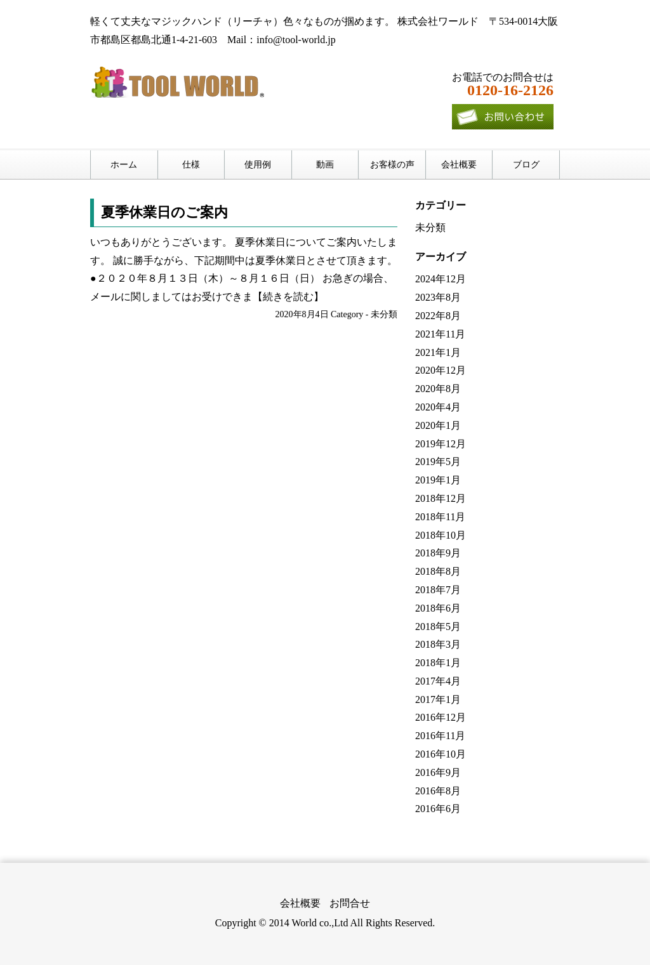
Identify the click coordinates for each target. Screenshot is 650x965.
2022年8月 (438, 315)
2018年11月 (440, 516)
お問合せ (349, 903)
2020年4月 (438, 407)
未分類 (384, 314)
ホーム (123, 164)
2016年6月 (438, 808)
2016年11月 (440, 735)
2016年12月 (440, 717)
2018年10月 (440, 535)
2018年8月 (438, 571)
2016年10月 (440, 754)
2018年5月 (438, 626)
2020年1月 (438, 425)
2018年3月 (438, 644)
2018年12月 (440, 498)
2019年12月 (440, 443)
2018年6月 (438, 608)
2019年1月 (438, 480)
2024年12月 (440, 278)
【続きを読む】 (288, 296)
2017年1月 (438, 699)
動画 (325, 164)
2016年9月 (438, 772)
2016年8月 (438, 790)
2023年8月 (438, 297)
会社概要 (459, 164)
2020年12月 (440, 370)
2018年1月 (438, 662)
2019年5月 (438, 461)
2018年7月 (438, 589)
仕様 (191, 164)
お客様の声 (392, 164)
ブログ (526, 164)
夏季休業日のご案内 (164, 212)
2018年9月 (438, 553)
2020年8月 (438, 388)
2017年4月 (438, 681)
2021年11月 (440, 334)
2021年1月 (438, 352)
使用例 (257, 164)
